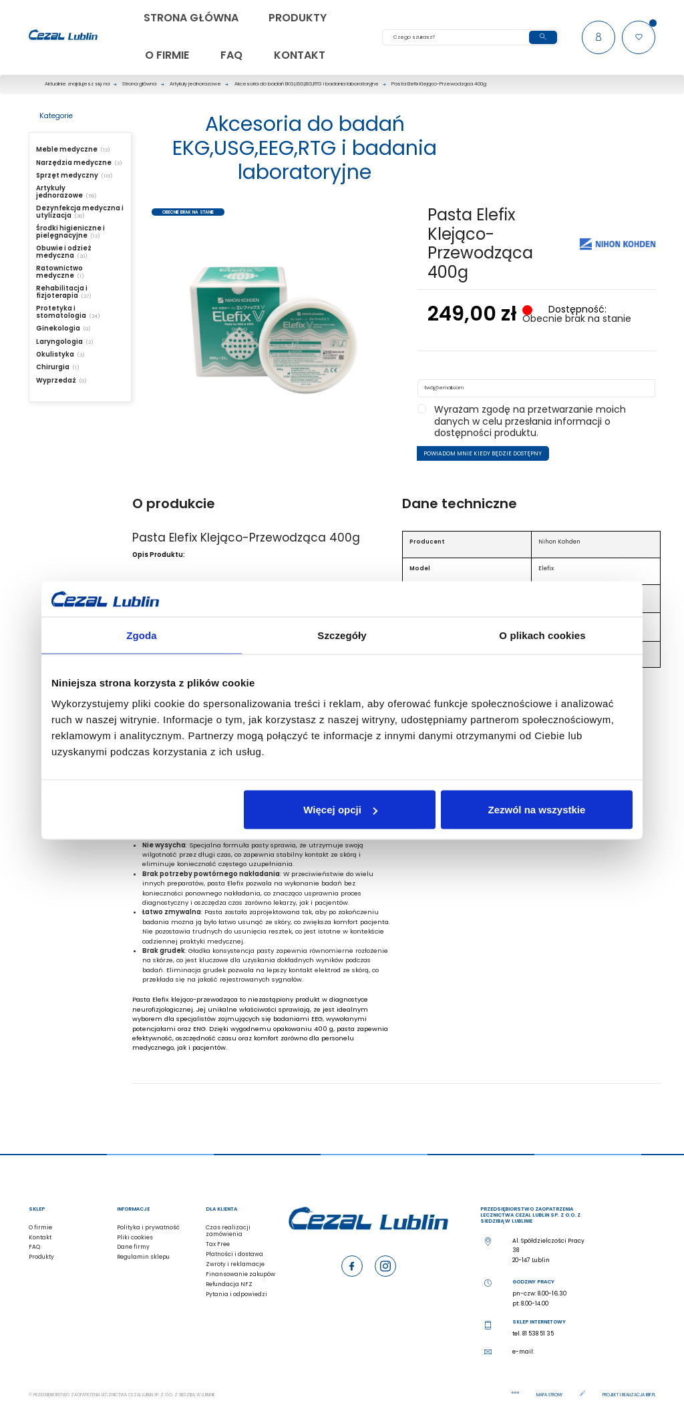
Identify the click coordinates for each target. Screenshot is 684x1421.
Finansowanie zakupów (240, 1274)
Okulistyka (55, 354)
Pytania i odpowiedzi (236, 1294)
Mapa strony (550, 1395)
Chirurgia (52, 367)
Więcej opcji (340, 809)
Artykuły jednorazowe (59, 192)
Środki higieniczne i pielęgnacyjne (70, 232)
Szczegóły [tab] (341, 634)
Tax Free (218, 1244)
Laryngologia (59, 341)
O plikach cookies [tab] (542, 634)
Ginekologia (58, 328)
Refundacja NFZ (229, 1284)
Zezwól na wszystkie (537, 809)
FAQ (34, 1247)
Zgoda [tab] (141, 634)
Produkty (41, 1257)
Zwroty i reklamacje (235, 1264)
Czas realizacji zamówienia (228, 1231)
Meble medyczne (67, 149)
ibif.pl (650, 1395)
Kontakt (40, 1237)
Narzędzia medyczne (74, 162)
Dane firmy (133, 1247)
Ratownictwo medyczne (59, 272)
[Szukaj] (470, 37)
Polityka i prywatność (148, 1227)
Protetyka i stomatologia (61, 312)
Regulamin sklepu (143, 1257)
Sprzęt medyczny (67, 175)
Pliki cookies (135, 1237)
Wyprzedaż (56, 380)
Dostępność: (576, 310)
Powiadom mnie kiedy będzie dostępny (482, 453)
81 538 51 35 (538, 1334)
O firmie (40, 1227)
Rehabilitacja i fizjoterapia (62, 292)
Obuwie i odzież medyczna (64, 252)
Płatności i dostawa (234, 1254)
